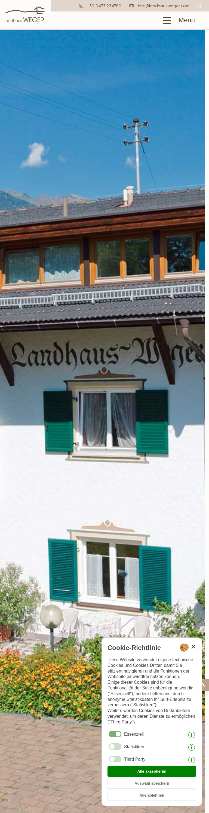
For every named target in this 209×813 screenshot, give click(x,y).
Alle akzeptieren (152, 771)
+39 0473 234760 (104, 5)
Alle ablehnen (151, 795)
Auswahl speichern (151, 783)
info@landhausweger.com (163, 5)
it (199, 5)
